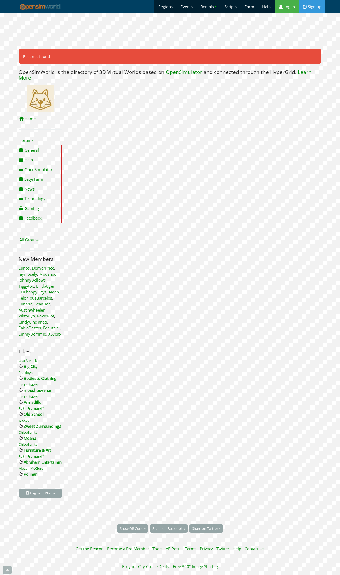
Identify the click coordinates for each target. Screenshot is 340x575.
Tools (157, 548)
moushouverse (37, 390)
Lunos (24, 268)
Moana (30, 438)
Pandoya (26, 372)
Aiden (54, 292)
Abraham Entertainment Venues (53, 462)
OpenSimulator (184, 72)
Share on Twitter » (206, 528)
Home (27, 118)
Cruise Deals (157, 566)
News (27, 189)
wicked (24, 420)
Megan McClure (31, 468)
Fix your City (133, 566)
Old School (34, 414)
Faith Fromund (31, 408)
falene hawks (29, 384)
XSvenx (54, 334)
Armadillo (32, 402)
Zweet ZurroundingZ (42, 426)
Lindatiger (45, 286)
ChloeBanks (28, 432)
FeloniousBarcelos (35, 298)
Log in (287, 6)
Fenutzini (51, 327)
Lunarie (25, 304)
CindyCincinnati (33, 322)
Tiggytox (26, 286)
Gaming (29, 208)
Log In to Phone (40, 493)
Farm (249, 6)
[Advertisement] (170, 31)
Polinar (30, 474)
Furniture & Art (37, 450)
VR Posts (174, 548)
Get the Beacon (90, 548)
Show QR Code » (133, 528)
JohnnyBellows (32, 280)
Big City (30, 366)
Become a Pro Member (128, 548)
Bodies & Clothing (40, 378)
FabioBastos (30, 327)
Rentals (208, 6)
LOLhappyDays (32, 292)
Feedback (30, 218)
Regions (165, 6)
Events (187, 6)
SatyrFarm (31, 179)
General (29, 150)
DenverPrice (43, 268)
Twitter (222, 548)
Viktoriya (27, 315)
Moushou (48, 274)
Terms (191, 548)
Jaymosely (28, 274)
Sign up (312, 6)
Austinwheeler (32, 310)
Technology (32, 198)
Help (266, 6)
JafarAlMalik (28, 360)
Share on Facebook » (168, 528)
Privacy (206, 548)
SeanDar (42, 304)
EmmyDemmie (32, 334)
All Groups (29, 239)
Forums (26, 140)
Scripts (230, 6)
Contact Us (254, 548)
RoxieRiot (45, 315)
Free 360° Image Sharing (195, 566)
